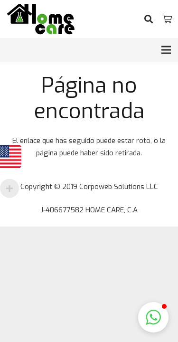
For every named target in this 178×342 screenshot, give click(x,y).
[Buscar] (148, 19)
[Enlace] (41, 19)
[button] (153, 317)
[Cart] (167, 19)
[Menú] (166, 50)
